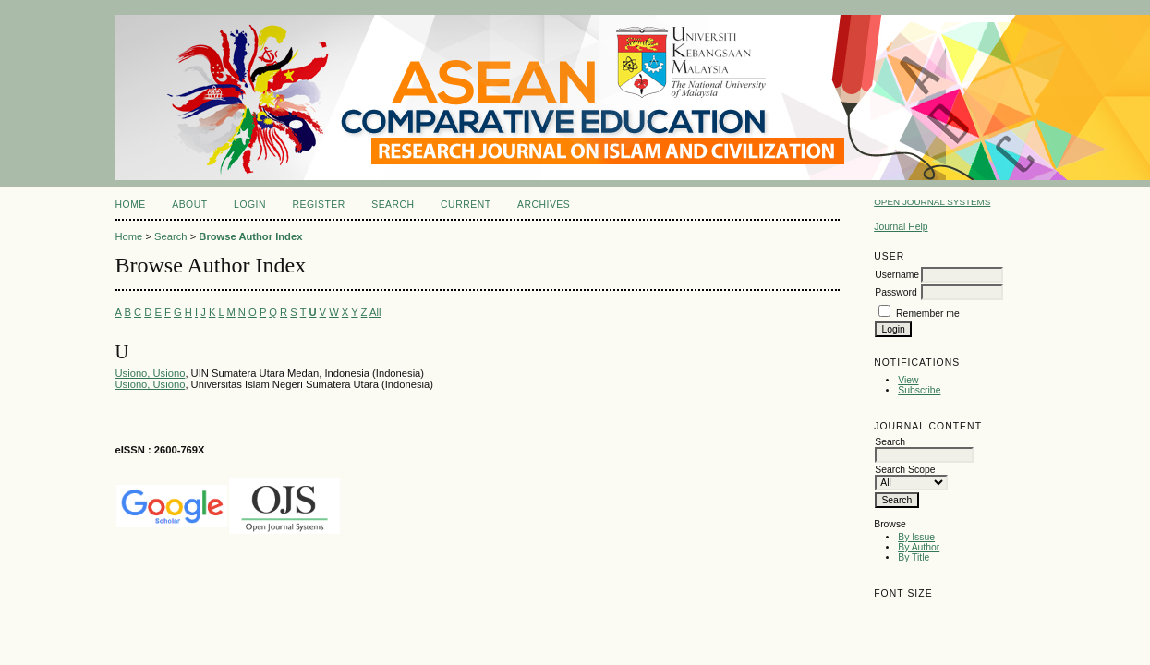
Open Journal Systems (932, 202)
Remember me (928, 313)
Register (318, 205)
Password (896, 292)
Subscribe (919, 390)
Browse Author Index (250, 236)
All (375, 312)
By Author (918, 547)
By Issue (916, 537)
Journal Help (900, 227)
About (189, 205)
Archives (543, 205)
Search (392, 205)
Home (130, 205)
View (908, 380)
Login (250, 205)
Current (465, 205)
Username (897, 275)
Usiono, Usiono (150, 373)
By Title (913, 557)
